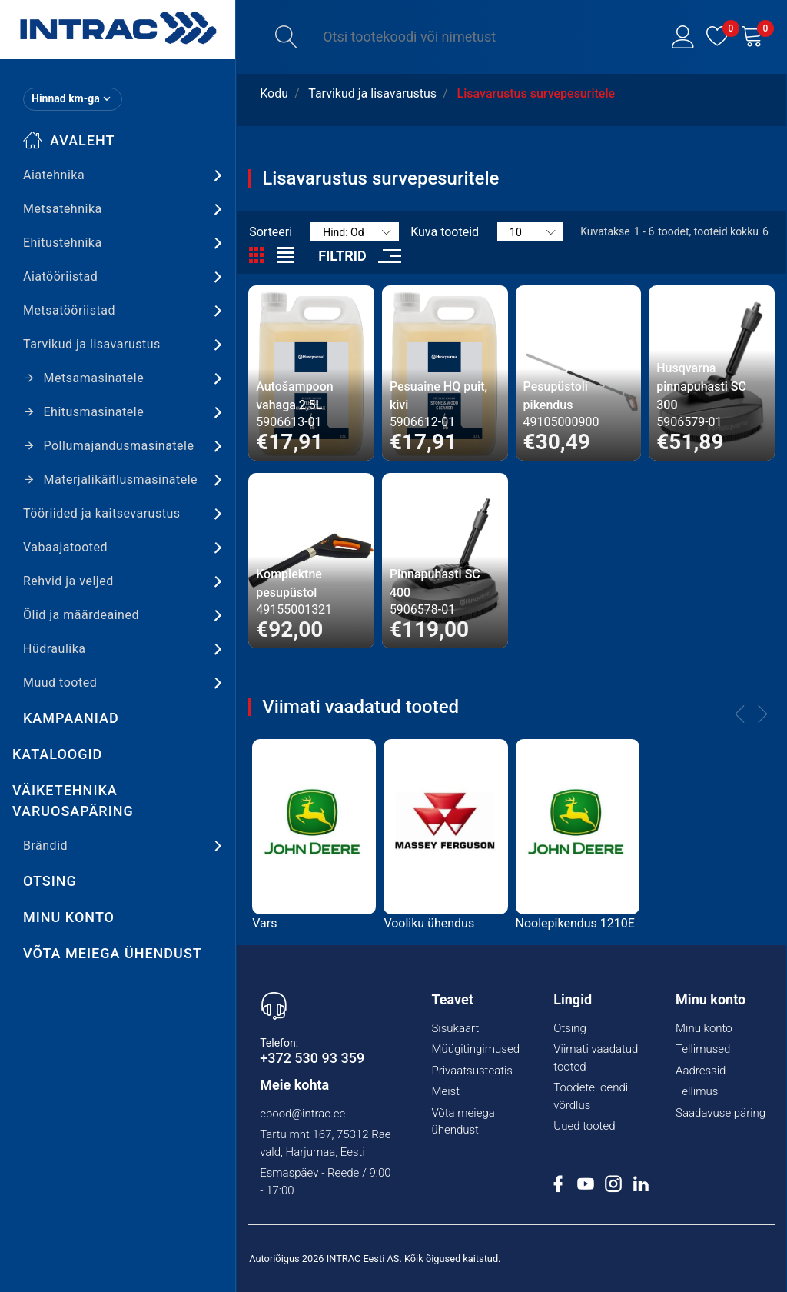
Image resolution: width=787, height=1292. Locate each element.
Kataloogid (57, 754)
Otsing (50, 881)
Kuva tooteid (444, 232)
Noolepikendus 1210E (575, 923)
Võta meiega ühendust (112, 953)
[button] (683, 36)
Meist (445, 1091)
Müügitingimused (475, 1049)
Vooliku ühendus (429, 923)
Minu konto (69, 917)
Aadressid (701, 1070)
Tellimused (703, 1049)
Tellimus (697, 1091)
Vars (264, 923)
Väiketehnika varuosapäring (73, 800)
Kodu (274, 93)
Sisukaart (455, 1028)
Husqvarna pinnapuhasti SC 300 (701, 386)
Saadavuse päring (720, 1113)
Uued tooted (584, 1126)
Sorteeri (270, 232)
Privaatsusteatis (472, 1070)
